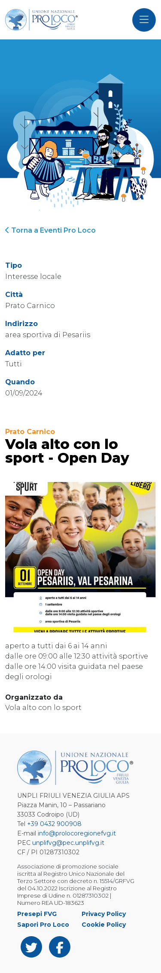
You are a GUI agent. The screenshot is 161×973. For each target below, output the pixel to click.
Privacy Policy (104, 914)
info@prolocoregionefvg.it (77, 833)
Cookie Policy (104, 924)
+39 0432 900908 (54, 824)
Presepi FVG (37, 914)
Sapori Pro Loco (43, 924)
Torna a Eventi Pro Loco (50, 230)
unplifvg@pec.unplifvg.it (68, 843)
